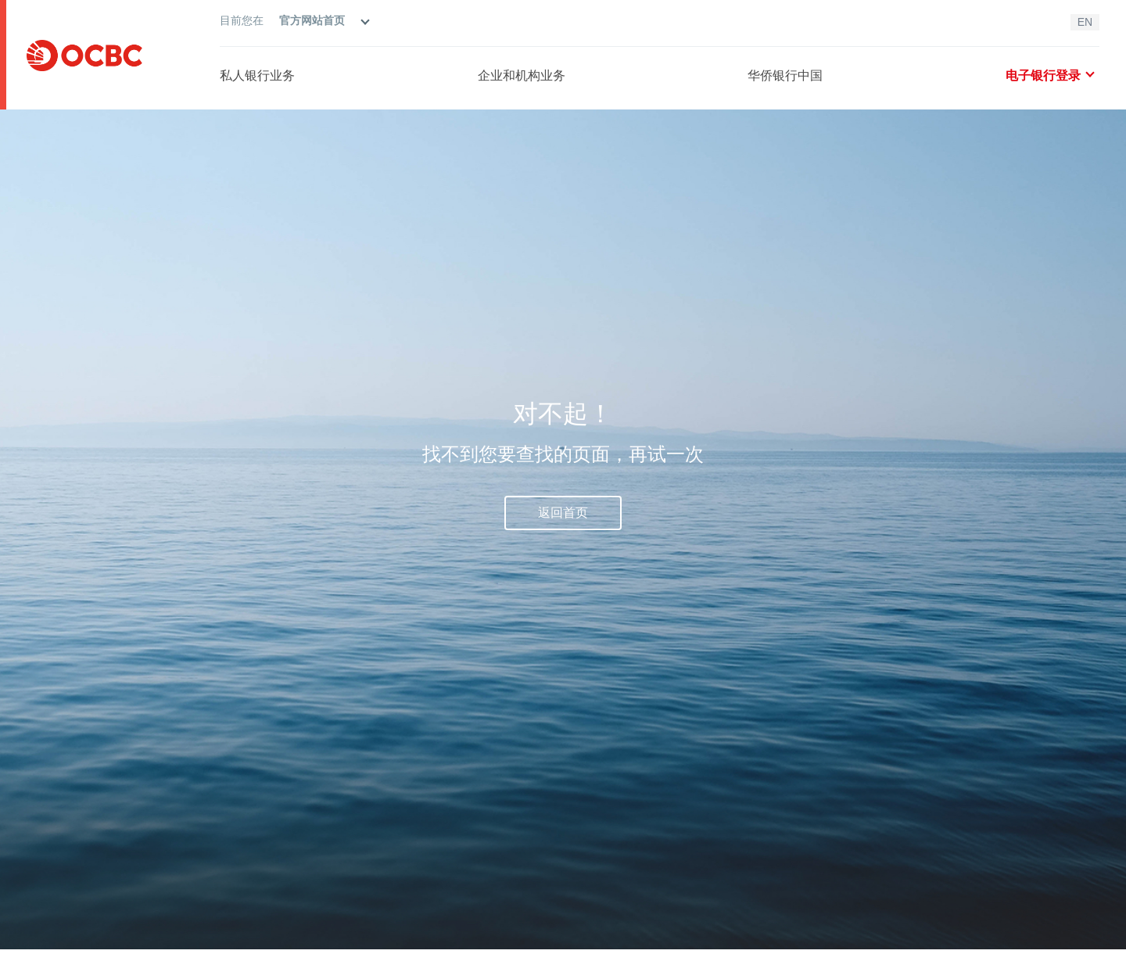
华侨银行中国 (785, 75)
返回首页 (563, 512)
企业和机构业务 (521, 75)
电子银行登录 (1049, 75)
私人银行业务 (257, 75)
